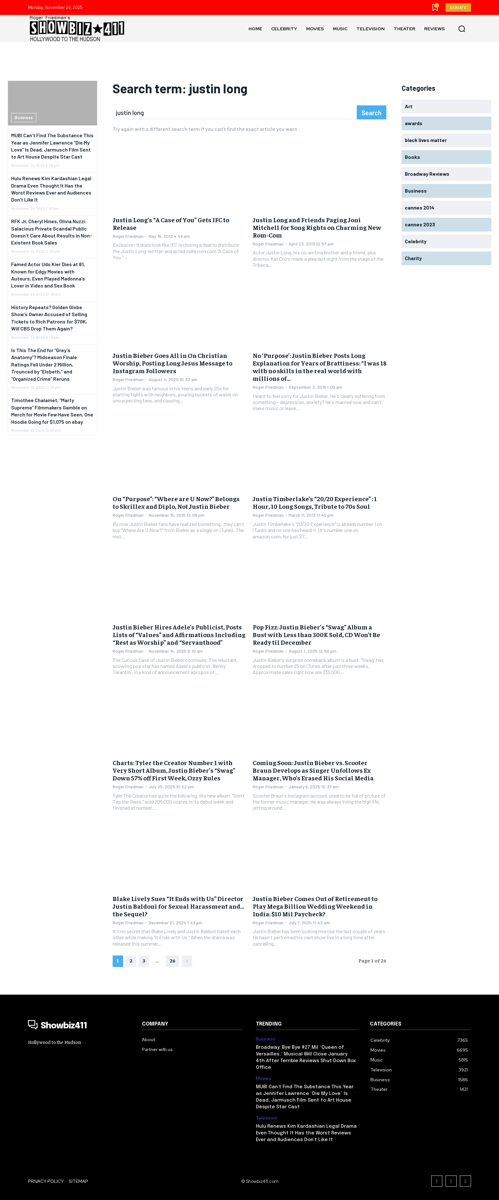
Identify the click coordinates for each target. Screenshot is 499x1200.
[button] (462, 28)
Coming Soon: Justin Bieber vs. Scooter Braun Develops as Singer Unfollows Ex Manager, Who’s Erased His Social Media (313, 770)
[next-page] (187, 961)
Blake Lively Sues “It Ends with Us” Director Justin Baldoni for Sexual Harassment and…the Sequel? (178, 906)
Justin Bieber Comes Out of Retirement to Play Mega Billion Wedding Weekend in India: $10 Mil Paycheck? (315, 906)
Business (24, 117)
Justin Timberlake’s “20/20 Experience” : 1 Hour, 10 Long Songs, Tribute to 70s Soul (315, 502)
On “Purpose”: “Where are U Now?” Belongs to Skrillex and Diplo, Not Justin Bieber (176, 502)
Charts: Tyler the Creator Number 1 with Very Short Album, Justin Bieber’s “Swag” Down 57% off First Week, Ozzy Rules (174, 770)
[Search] (371, 112)
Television (266, 1118)
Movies (263, 1078)
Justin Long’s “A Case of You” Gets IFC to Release (171, 223)
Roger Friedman (128, 236)
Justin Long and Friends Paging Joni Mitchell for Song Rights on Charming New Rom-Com (317, 227)
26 (172, 960)
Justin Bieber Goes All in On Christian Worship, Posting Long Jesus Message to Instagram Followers (172, 362)
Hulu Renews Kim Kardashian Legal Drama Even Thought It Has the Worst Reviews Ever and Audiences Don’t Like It (306, 1133)
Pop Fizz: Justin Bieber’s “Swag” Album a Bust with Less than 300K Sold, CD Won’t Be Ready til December (316, 634)
